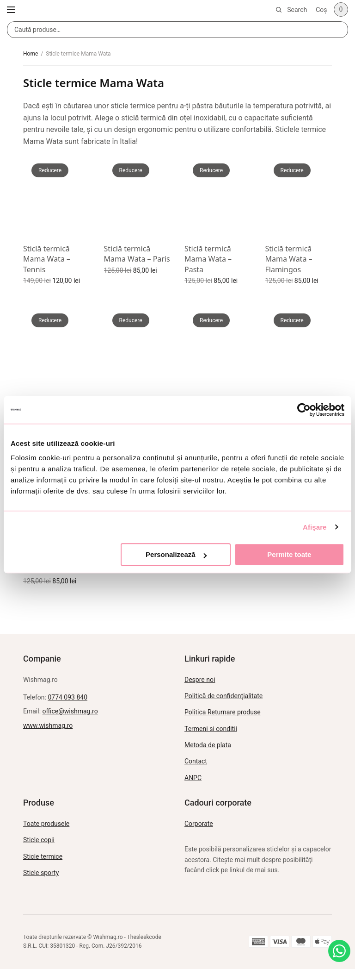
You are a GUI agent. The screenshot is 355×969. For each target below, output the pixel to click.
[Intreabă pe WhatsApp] (339, 951)
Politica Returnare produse (222, 712)
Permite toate (289, 554)
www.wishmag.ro (48, 725)
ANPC (193, 777)
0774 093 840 (67, 697)
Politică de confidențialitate (223, 696)
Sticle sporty (41, 872)
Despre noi (199, 679)
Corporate (198, 823)
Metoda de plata (207, 745)
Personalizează (176, 554)
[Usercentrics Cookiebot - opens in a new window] (303, 410)
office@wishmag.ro (70, 711)
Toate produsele (46, 823)
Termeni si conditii (210, 728)
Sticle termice (42, 856)
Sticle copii (39, 840)
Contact (195, 761)
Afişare (315, 527)
